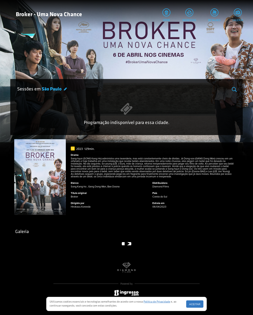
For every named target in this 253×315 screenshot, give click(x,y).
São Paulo (52, 89)
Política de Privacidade (156, 301)
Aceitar (194, 304)
